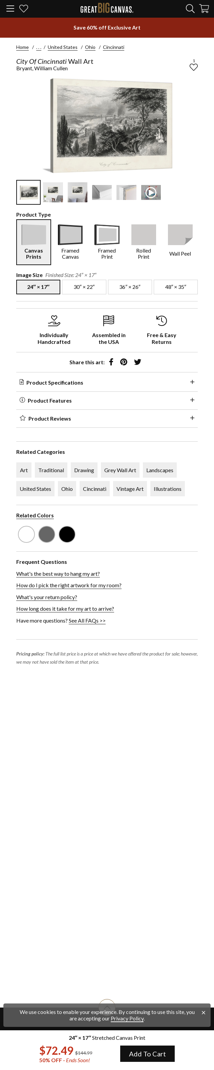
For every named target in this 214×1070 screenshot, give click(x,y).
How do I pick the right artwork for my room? (69, 585)
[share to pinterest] (123, 362)
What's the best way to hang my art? (58, 573)
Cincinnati (113, 47)
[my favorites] (23, 9)
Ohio (90, 47)
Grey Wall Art (120, 470)
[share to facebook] (111, 362)
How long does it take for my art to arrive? (65, 608)
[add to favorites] (194, 67)
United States (63, 47)
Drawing (84, 470)
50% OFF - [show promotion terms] (64, 1060)
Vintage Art (130, 488)
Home (22, 47)
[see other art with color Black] (67, 534)
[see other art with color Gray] (46, 534)
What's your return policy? (46, 597)
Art (24, 470)
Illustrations (167, 488)
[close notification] (203, 1012)
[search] (190, 8)
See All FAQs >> (87, 620)
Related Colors (35, 515)
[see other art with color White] (26, 534)
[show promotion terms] (107, 27)
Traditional (51, 470)
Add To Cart (147, 1054)
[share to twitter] (137, 362)
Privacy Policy (127, 1018)
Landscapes (159, 470)
